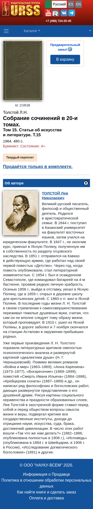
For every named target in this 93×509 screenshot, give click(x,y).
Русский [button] (59, 4)
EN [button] (78, 4)
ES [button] (71, 4)
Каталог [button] (30, 31)
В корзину (65, 59)
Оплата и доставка (46, 498)
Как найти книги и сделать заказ (46, 492)
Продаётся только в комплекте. (37, 166)
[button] (48, 12)
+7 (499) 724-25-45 (58, 21)
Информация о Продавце (46, 474)
